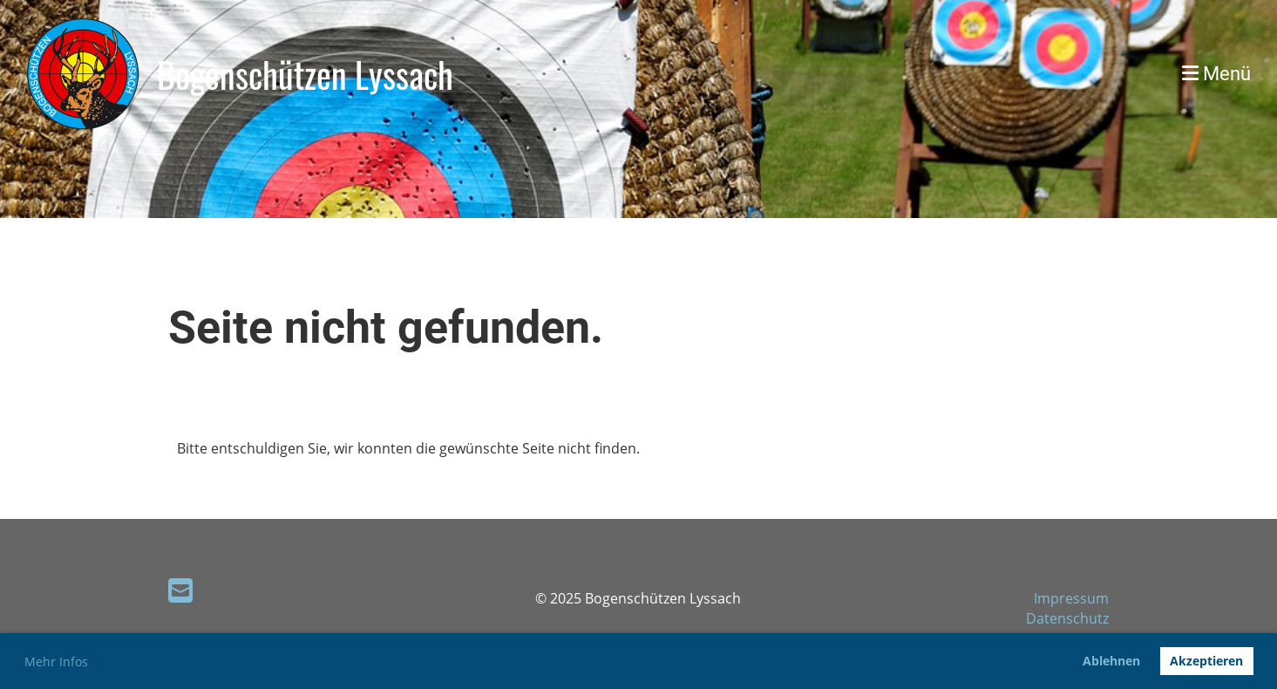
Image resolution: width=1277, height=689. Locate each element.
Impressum (1071, 598)
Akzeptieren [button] (1206, 660)
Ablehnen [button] (1111, 660)
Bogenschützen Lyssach (305, 74)
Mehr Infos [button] (56, 661)
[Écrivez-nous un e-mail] (180, 590)
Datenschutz (1067, 618)
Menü (1216, 74)
